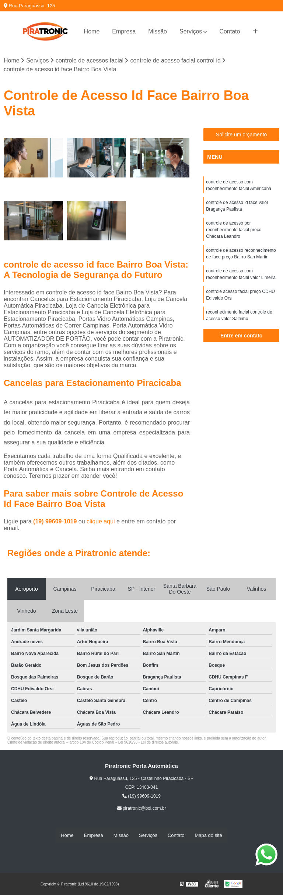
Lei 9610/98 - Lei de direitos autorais (148, 742)
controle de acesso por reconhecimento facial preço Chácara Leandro (233, 230)
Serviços (190, 31)
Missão (157, 31)
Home (92, 31)
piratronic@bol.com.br (141, 808)
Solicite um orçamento (241, 134)
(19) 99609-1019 (55, 521)
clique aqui (101, 521)
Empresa (124, 31)
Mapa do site (208, 835)
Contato (229, 31)
